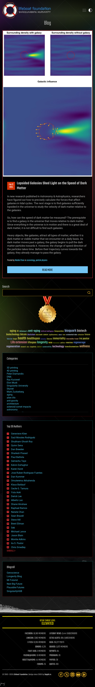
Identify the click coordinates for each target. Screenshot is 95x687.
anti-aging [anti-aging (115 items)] (34, 331)
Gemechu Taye (18, 461)
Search (89, 292)
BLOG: (51, 642)
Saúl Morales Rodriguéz (23, 437)
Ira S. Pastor (17, 543)
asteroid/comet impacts (19, 406)
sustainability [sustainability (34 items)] (47, 347)
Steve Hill (16, 519)
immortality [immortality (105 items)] (59, 338)
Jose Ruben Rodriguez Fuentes (26, 472)
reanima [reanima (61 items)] (69, 342)
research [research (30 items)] (23, 347)
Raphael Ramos (19, 508)
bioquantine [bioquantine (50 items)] (59, 331)
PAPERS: (52, 660)
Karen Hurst (17, 469)
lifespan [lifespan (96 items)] (32, 342)
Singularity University (17, 385)
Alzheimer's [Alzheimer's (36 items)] (23, 331)
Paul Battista (17, 457)
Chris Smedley (18, 547)
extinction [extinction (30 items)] (81, 335)
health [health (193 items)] (22, 338)
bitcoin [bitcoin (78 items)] (23, 334)
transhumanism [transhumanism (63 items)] (72, 346)
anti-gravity (12, 400)
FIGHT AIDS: (32, 651)
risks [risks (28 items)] (28, 347)
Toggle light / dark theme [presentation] (90, 10)
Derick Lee (16, 496)
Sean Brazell (17, 515)
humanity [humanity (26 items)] (43, 339)
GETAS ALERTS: (54, 638)
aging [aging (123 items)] (13, 331)
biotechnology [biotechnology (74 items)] (13, 334)
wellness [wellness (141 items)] (84, 346)
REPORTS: (53, 651)
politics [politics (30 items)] (62, 343)
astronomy (12, 409)
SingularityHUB (14, 591)
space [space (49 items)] (39, 346)
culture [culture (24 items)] (60, 335)
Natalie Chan (19, 260)
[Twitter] (66, 674)
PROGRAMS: (53, 655)
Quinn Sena (17, 445)
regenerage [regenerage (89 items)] (79, 342)
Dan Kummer (17, 476)
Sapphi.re (47, 674)
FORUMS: (40, 664)
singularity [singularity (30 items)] (33, 347)
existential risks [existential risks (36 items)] (71, 335)
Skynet (10, 388)
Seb (13, 527)
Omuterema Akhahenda (23, 480)
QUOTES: (52, 664)
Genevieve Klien (19, 433)
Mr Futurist (12, 580)
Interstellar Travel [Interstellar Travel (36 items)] (72, 339)
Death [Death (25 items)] (64, 335)
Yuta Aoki (16, 492)
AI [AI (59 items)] (18, 331)
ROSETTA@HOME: (29, 660)
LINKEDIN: (30, 638)
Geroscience (13, 572)
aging (9, 394)
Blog (47, 23)
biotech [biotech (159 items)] (82, 331)
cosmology (31, 260)
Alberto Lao (17, 500)
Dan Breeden (17, 449)
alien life (11, 397)
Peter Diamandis (15, 373)
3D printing (12, 367)
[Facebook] (61, 674)
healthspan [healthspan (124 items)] (33, 338)
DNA (9, 376)
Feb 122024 (11, 185)
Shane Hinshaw (19, 504)
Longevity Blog (14, 576)
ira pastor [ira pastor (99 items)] (84, 338)
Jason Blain (17, 535)
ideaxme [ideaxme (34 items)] (49, 339)
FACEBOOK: (29, 633)
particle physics (41, 260)
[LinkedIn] (72, 674)
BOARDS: (52, 647)
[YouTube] (78, 674)
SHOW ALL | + (11, 551)
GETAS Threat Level (47, 623)
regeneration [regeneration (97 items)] (13, 346)
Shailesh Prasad (19, 453)
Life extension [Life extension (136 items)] (19, 342)
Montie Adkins (18, 539)
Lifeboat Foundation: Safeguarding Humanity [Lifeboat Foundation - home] (40, 10)
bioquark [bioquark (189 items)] (70, 331)
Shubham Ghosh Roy (22, 441)
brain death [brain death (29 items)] (39, 335)
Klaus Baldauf (18, 484)
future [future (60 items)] (87, 334)
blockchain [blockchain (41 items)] (31, 335)
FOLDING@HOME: (29, 655)
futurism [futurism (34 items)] (9, 339)
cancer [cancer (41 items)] (45, 335)
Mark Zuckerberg (15, 391)
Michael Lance (18, 531)
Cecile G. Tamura (19, 488)
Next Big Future (14, 583)
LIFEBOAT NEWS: (55, 633)
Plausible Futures (15, 587)
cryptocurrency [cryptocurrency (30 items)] (53, 335)
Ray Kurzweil (13, 379)
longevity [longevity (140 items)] (42, 342)
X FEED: (30, 642)
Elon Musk (12, 382)
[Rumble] (84, 674)
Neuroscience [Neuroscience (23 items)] (56, 343)
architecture (13, 403)
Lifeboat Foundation (20, 674)
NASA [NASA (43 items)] (50, 343)
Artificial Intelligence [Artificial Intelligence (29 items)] (47, 331)
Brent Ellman (17, 523)
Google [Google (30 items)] (15, 339)
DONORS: (38, 647)
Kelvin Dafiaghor (19, 465)
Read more (47, 270)
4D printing (12, 370)
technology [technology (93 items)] (58, 346)
